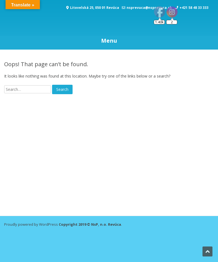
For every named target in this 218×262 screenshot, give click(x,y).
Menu (109, 40)
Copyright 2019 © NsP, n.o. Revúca (90, 224)
